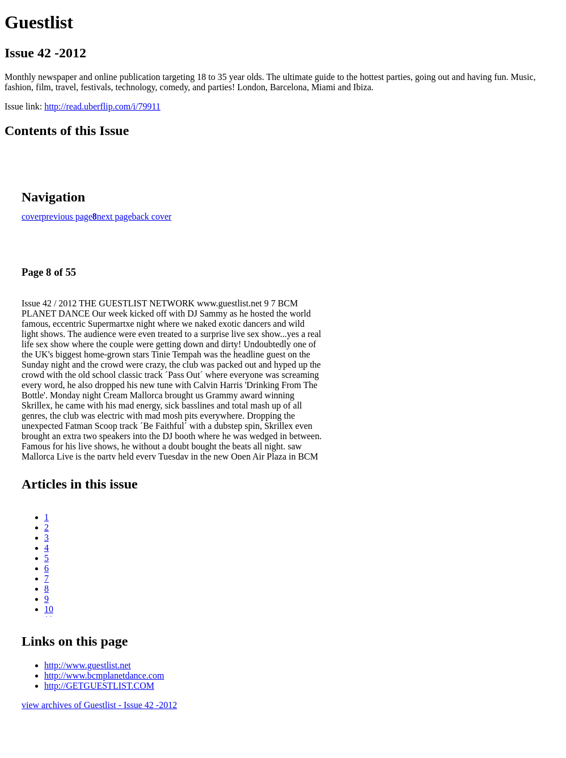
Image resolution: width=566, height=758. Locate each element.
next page (114, 216)
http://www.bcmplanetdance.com (104, 675)
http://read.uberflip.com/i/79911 (102, 106)
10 (48, 609)
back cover (152, 216)
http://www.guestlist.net (87, 665)
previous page (67, 216)
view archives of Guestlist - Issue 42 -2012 (99, 705)
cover (32, 216)
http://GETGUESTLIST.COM (99, 685)
